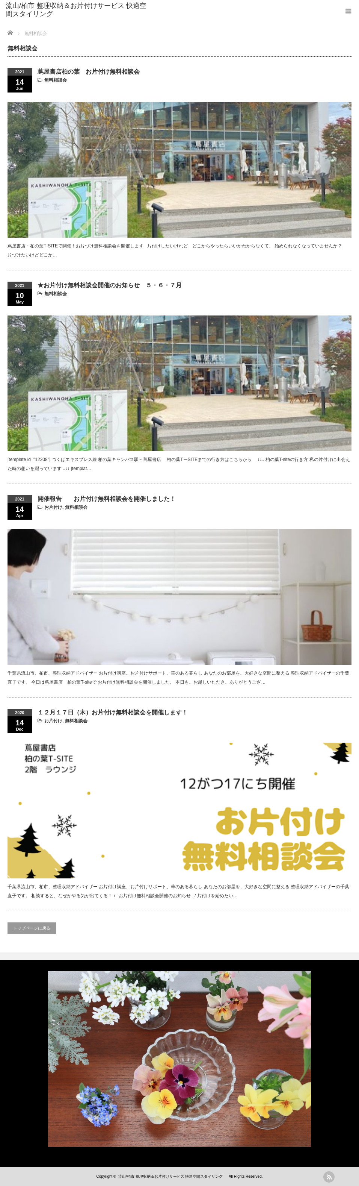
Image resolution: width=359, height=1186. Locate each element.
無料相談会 (55, 80)
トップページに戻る (31, 928)
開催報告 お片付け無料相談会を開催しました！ (107, 499)
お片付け (53, 507)
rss (329, 1177)
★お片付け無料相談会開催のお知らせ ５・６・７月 (110, 285)
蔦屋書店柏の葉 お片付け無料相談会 (89, 71)
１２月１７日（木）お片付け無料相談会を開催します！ (113, 712)
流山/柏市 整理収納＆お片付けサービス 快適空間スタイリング (76, 10)
